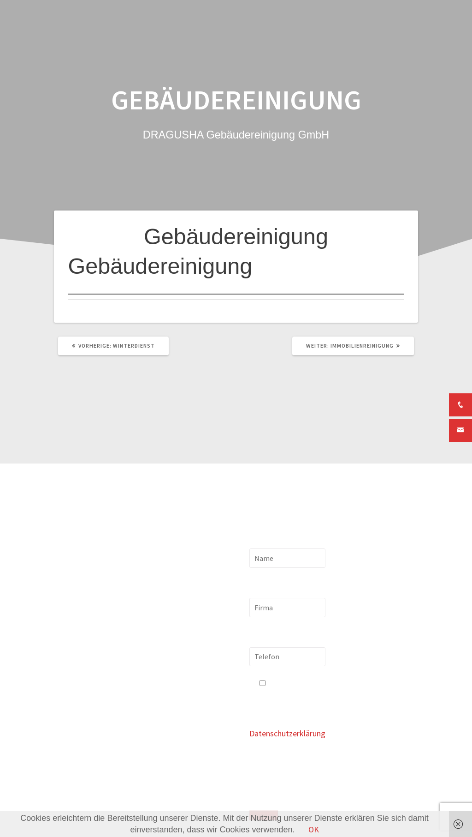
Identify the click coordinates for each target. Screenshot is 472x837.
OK (313, 829)
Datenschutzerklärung (287, 733)
